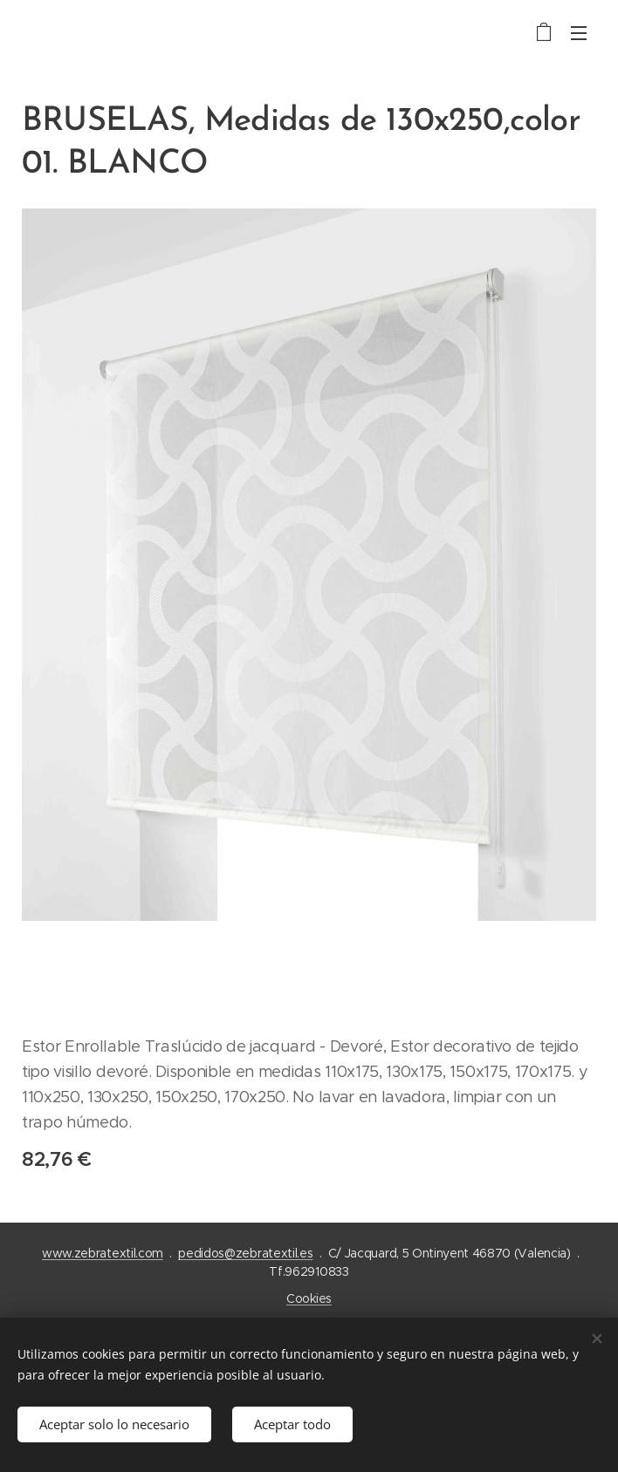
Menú (579, 33)
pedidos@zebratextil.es (245, 1253)
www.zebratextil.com (102, 1253)
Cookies (309, 1298)
